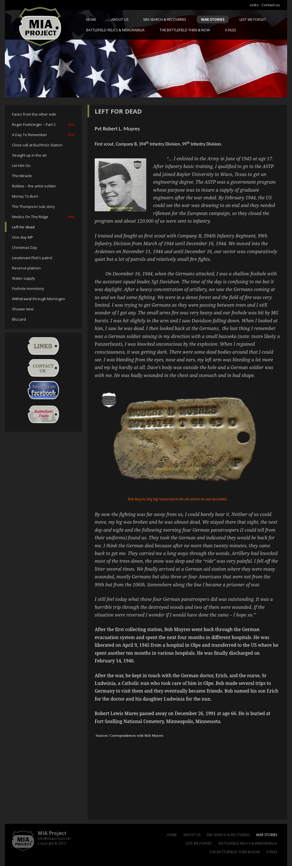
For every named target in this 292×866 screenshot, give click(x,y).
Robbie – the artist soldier (34, 186)
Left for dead (23, 227)
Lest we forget (253, 19)
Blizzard (19, 319)
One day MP (22, 237)
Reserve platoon (26, 268)
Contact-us (270, 4)
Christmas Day (24, 247)
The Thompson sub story (33, 206)
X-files (230, 30)
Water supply (23, 278)
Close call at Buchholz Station (37, 145)
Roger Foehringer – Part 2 (43, 124)
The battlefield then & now (185, 30)
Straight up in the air (29, 155)
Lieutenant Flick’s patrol (32, 257)
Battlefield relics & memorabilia (115, 30)
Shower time (23, 309)
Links (254, 4)
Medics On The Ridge (43, 217)
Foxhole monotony (28, 288)
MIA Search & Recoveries (164, 19)
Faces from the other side (34, 114)
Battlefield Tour (43, 414)
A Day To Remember (43, 135)
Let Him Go (21, 165)
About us (119, 19)
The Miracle (22, 175)
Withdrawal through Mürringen (38, 298)
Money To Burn (25, 196)
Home (91, 19)
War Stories (212, 19)
